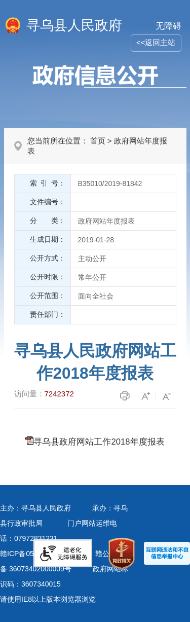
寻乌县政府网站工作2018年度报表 (98, 442)
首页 (97, 140)
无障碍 (168, 26)
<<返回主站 (156, 42)
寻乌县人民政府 (74, 25)
